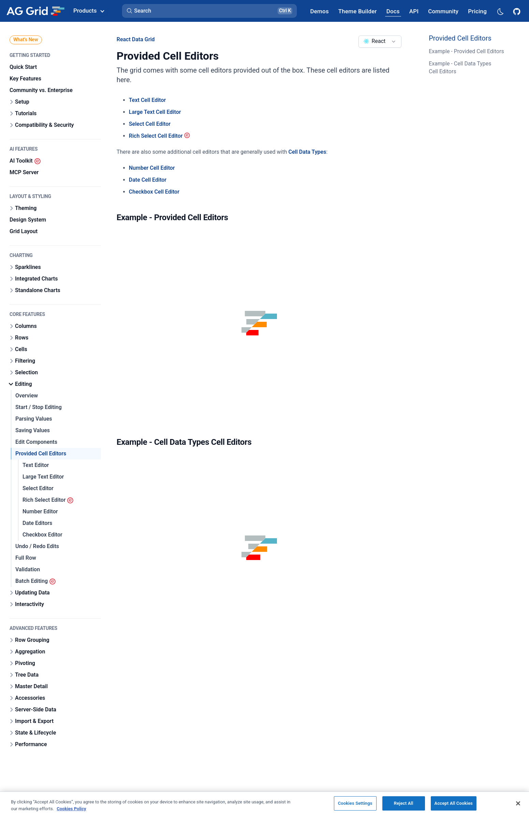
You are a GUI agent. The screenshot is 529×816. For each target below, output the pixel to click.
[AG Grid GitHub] (517, 11)
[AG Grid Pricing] (477, 11)
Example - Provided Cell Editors (466, 51)
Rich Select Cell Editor (156, 136)
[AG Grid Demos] (320, 11)
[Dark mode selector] (500, 11)
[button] (209, 11)
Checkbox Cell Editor (154, 191)
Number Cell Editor (152, 168)
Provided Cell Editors (460, 38)
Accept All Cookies (454, 803)
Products (88, 10)
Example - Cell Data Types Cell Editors (460, 67)
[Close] (518, 803)
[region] (264, 803)
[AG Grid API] (414, 11)
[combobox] (380, 41)
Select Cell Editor (150, 124)
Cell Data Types (307, 152)
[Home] (35, 11)
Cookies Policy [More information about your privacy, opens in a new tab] (71, 808)
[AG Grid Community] (443, 11)
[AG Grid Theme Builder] (358, 11)
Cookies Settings (355, 803)
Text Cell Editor (147, 100)
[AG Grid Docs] (393, 11)
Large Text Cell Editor (155, 112)
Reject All (403, 803)
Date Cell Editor (147, 180)
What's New (25, 39)
